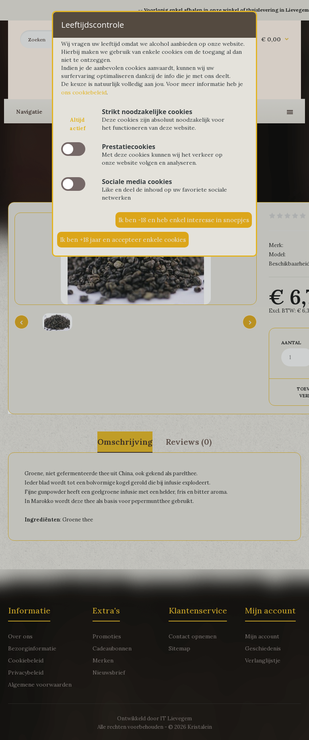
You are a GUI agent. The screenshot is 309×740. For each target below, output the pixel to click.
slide (73, 149)
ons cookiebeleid (84, 92)
